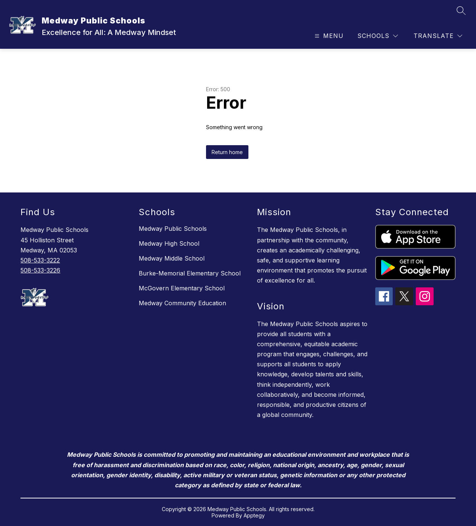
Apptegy (254, 515)
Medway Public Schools (173, 228)
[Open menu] (328, 36)
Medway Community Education (182, 303)
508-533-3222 (40, 260)
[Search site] (461, 10)
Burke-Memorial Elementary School (190, 273)
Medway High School (169, 243)
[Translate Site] (438, 36)
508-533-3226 (40, 270)
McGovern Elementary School (182, 288)
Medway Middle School (172, 258)
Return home (227, 152)
